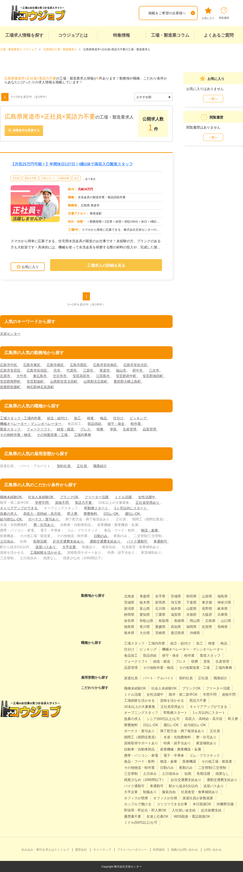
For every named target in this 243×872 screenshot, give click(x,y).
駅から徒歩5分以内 (183, 786)
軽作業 (136, 424)
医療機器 (189, 761)
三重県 (160, 614)
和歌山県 (146, 620)
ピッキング (139, 418)
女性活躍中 (147, 497)
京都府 (191, 614)
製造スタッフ (10, 429)
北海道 (129, 596)
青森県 (145, 596)
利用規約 (159, 849)
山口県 (226, 620)
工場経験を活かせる (46, 552)
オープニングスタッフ (141, 712)
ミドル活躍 (124, 497)
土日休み (7, 541)
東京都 (207, 602)
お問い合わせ (213, 849)
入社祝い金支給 (184, 810)
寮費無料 (91, 514)
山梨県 (191, 608)
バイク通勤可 (137, 541)
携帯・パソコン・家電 (141, 755)
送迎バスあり (46, 547)
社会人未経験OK (41, 497)
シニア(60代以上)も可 (163, 719)
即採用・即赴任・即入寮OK (145, 810)
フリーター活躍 (97, 497)
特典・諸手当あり (177, 743)
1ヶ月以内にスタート (131, 508)
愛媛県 (160, 627)
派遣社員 (131, 678)
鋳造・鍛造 (66, 429)
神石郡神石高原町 (40, 387)
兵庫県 (222, 614)
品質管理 (150, 429)
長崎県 (222, 627)
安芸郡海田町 (153, 376)
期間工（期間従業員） (141, 737)
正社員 (16, 178)
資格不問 (62, 502)
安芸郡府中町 (126, 376)
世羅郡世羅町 (10, 387)
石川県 (160, 608)
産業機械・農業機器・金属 (180, 749)
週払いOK (133, 514)
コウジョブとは (73, 35)
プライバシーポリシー (132, 849)
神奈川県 (224, 602)
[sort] (153, 97)
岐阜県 (222, 608)
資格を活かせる (172, 700)
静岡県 (129, 614)
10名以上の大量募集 (139, 706)
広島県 (210, 620)
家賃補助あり (206, 743)
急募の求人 (9, 514)
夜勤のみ (186, 767)
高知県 (176, 627)
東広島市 (40, 376)
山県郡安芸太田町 (64, 381)
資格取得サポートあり (141, 743)
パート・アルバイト (158, 678)
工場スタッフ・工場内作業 (55, 178)
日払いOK (111, 514)
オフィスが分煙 (165, 798)
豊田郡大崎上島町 (128, 381)
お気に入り (208, 13)
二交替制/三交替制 (212, 767)
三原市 (88, 370)
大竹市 (21, 376)
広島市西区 (79, 365)
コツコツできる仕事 (172, 804)
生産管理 (130, 429)
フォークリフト (39, 429)
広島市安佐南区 (105, 365)
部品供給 (95, 424)
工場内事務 (82, 435)
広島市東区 (32, 365)
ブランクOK (70, 497)
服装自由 (169, 792)
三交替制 (131, 773)
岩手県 (160, 596)
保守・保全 (116, 424)
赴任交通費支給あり (68, 541)
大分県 (145, 633)
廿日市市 (60, 376)
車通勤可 (160, 541)
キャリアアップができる (19, 508)
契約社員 (64, 466)
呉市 (57, 370)
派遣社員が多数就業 (197, 798)
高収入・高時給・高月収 (42, 514)
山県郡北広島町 (96, 381)
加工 (76, 178)
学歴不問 (42, 502)
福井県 (176, 608)
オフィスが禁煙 (136, 798)
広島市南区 (56, 365)
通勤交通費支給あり (105, 541)
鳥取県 (164, 620)
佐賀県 (207, 627)
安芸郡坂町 (36, 381)
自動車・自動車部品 (139, 749)
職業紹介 (100, 466)
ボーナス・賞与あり (44, 519)
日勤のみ (101, 536)
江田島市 (103, 376)
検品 (104, 418)
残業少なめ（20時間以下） (144, 780)
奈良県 (129, 620)
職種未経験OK (11, 497)
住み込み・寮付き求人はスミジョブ (45, 849)
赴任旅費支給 (211, 810)
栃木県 (145, 602)
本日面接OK (202, 804)
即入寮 (72, 514)
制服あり (150, 792)
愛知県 (145, 614)
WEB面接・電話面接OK (192, 816)
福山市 (121, 370)
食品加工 (131, 655)
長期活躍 (40, 541)
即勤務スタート (96, 508)
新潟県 (129, 608)
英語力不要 (30, 178)
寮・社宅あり (44, 525)
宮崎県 (160, 633)
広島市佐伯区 (37, 370)
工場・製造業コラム (170, 35)
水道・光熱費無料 (177, 737)
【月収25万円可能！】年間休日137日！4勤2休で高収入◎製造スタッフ (72, 164)
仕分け (118, 418)
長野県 (207, 608)
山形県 (207, 596)
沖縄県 (195, 633)
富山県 (145, 608)
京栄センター (10, 334)
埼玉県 (176, 602)
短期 (187, 773)
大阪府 (207, 614)
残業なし (222, 773)
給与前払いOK (11, 519)
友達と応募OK (157, 816)
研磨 (100, 429)
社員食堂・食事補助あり (199, 792)
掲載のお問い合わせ (184, 849)
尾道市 (105, 370)
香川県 (145, 627)
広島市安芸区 (10, 370)
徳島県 (129, 627)
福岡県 (191, 627)
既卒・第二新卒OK (183, 694)
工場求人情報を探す (24, 35)
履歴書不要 (132, 816)
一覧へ (213, 98)
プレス (85, 429)
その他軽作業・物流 (16, 435)
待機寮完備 (225, 804)
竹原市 (72, 370)
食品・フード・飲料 (139, 761)
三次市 (154, 370)
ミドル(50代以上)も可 (140, 822)
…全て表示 (89, 179)
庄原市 (5, 376)
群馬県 (160, 602)
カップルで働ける (137, 804)
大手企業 (69, 547)
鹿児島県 (177, 633)
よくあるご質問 (219, 35)
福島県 (222, 596)
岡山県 (195, 620)
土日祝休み (170, 773)
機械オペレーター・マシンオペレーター (31, 424)
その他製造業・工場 (52, 435)
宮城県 (176, 596)
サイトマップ (102, 849)
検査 (91, 418)
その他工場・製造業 (216, 761)
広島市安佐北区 (135, 365)
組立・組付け (57, 418)
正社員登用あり (148, 502)
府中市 (138, 370)
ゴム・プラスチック (204, 755)
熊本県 (129, 633)
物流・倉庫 (150, 530)
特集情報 (121, 35)
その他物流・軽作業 (139, 767)
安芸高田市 (82, 376)
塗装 (113, 429)
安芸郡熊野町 (10, 381)
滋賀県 (176, 614)
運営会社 (81, 849)
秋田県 (191, 596)
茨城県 (129, 602)
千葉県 (191, 602)
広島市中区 (9, 365)
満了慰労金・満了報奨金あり (182, 731)
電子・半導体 (173, 755)
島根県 (179, 620)
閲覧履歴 (224, 13)
